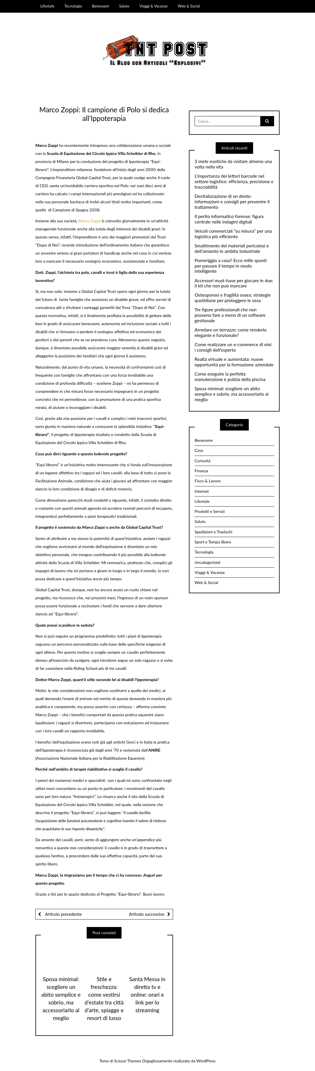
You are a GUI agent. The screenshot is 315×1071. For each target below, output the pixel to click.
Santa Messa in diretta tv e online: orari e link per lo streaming (147, 994)
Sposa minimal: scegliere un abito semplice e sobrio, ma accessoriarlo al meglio (232, 394)
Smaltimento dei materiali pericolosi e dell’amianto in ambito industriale (232, 248)
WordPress (206, 1060)
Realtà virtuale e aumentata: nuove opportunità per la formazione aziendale (234, 362)
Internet (202, 491)
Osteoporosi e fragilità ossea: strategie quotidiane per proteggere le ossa (233, 297)
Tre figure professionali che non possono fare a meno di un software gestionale (230, 315)
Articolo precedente (63, 914)
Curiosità (202, 460)
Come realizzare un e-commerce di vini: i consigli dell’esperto (233, 347)
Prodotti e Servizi (210, 511)
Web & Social (189, 6)
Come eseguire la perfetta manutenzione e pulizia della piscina (230, 376)
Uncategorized (207, 562)
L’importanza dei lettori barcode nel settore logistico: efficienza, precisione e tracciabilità (234, 181)
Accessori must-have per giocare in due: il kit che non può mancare (234, 283)
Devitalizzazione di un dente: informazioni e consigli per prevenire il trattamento (232, 202)
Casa (199, 450)
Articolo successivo (146, 914)
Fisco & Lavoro (208, 480)
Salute (124, 6)
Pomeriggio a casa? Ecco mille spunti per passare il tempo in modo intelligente (231, 266)
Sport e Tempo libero (213, 541)
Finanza (201, 470)
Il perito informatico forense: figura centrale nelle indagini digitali (229, 219)
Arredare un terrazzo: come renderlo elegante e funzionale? (231, 332)
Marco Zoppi (89, 220)
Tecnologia (73, 6)
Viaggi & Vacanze (153, 6)
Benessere (100, 6)
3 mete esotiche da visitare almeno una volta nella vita (233, 164)
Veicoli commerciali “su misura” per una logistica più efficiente (233, 233)
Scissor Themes (127, 1060)
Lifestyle (47, 6)
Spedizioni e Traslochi (213, 531)
